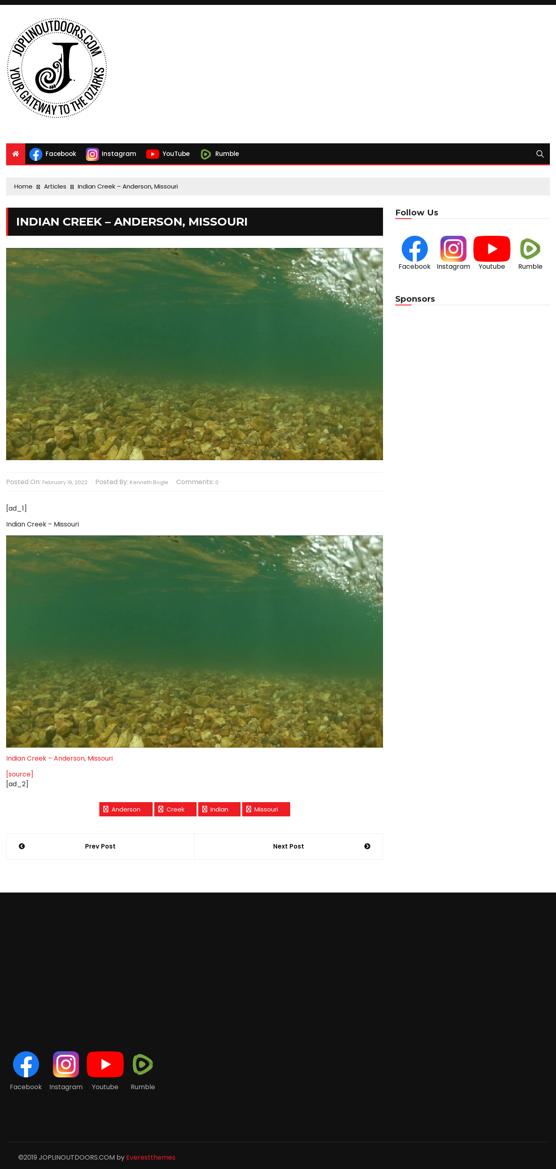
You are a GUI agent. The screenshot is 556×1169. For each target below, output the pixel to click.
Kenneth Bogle (149, 482)
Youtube (492, 266)
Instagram (453, 266)
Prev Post (100, 846)
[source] (19, 774)
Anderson (126, 809)
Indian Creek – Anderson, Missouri (59, 758)
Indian (219, 809)
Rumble (530, 266)
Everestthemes (150, 1157)
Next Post (288, 846)
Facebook (414, 266)
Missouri (266, 809)
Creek (175, 809)
